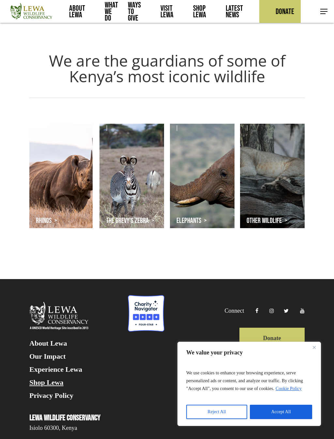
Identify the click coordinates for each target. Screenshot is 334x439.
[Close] (314, 347)
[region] (249, 384)
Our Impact (47, 356)
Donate (272, 338)
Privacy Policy (51, 395)
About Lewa (48, 343)
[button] (324, 11)
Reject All (216, 411)
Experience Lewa (55, 369)
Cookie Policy (289, 388)
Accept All (281, 411)
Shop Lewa (46, 382)
